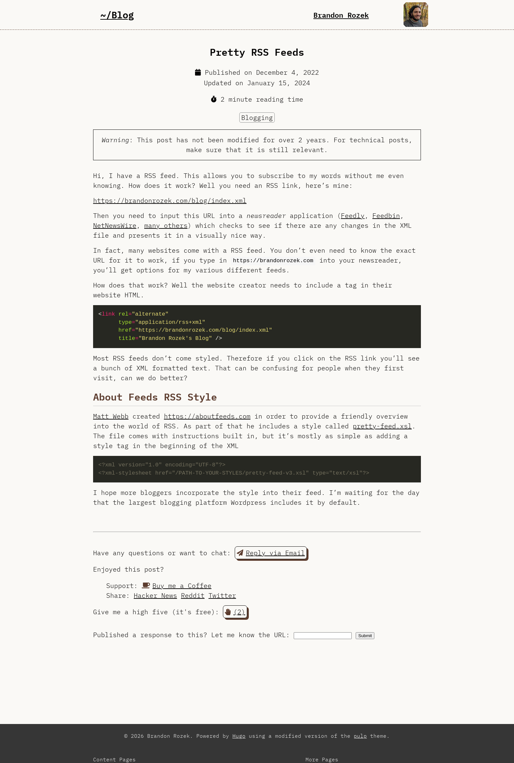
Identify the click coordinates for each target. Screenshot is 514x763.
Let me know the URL (248, 634)
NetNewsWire (114, 225)
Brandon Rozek (341, 15)
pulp (360, 736)
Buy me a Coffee (176, 585)
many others (166, 225)
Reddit (193, 595)
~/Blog (117, 14)
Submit (365, 635)
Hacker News (155, 595)
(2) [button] (235, 611)
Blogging (257, 117)
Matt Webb (110, 416)
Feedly (353, 215)
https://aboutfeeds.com (207, 416)
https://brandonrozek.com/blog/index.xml (170, 200)
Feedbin (386, 215)
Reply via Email (271, 552)
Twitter (222, 595)
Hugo (239, 736)
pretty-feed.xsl (382, 425)
